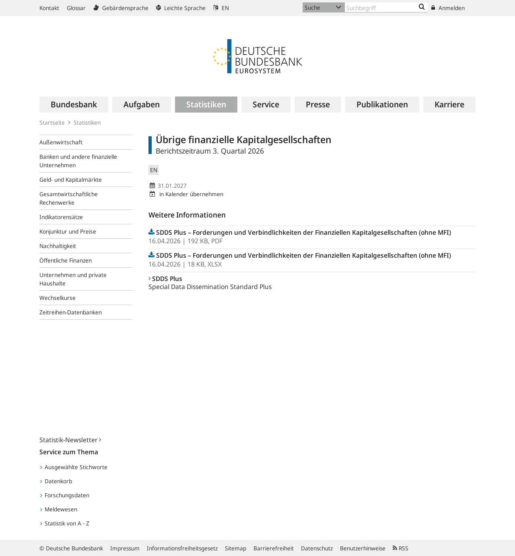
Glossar (76, 8)
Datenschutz (317, 548)
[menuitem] (73, 104)
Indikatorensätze (61, 217)
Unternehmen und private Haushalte (73, 279)
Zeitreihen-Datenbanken (70, 312)
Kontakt (49, 8)
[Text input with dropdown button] (386, 7)
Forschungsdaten (64, 495)
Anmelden (448, 8)
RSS (400, 548)
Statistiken (87, 122)
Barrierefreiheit (273, 548)
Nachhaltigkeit (57, 246)
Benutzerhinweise (362, 548)
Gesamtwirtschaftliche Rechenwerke (68, 198)
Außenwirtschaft (60, 142)
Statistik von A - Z (64, 523)
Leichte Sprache (181, 8)
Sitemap (235, 548)
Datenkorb (56, 481)
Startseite (52, 122)
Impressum (125, 548)
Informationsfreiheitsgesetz (182, 548)
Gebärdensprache (120, 8)
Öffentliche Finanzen (65, 260)
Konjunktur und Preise (67, 231)
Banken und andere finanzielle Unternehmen (78, 161)
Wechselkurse (57, 298)
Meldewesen (58, 509)
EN (221, 8)
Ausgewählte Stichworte (73, 467)
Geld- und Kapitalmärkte (70, 179)
